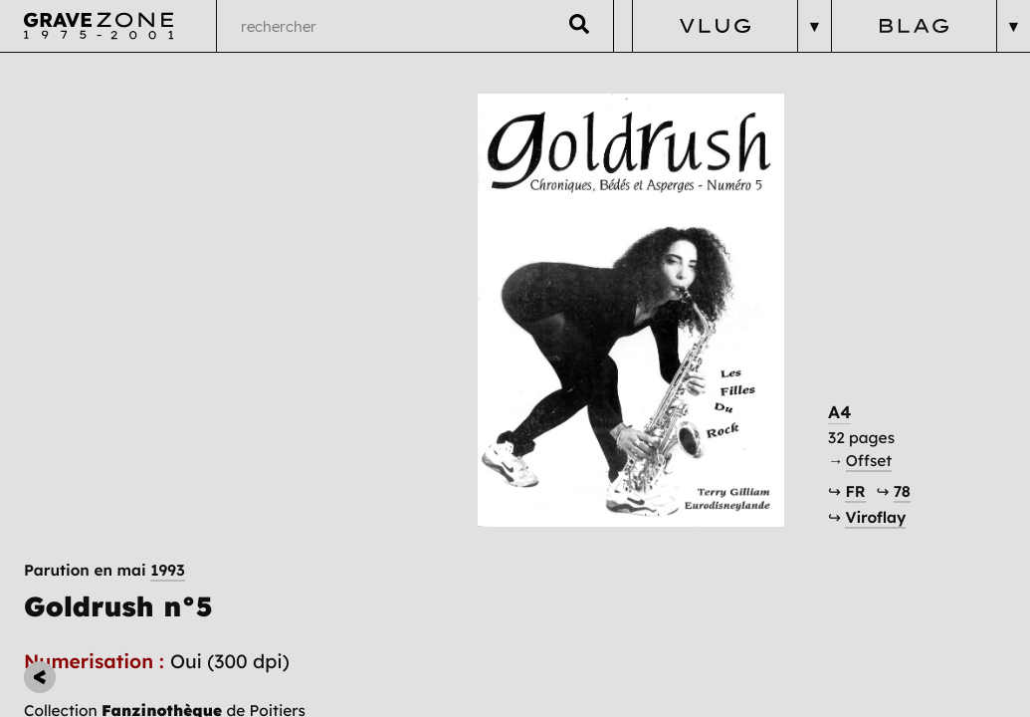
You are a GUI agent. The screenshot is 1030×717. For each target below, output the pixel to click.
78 (918, 462)
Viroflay (892, 489)
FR (872, 462)
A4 (857, 382)
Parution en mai (105, 92)
